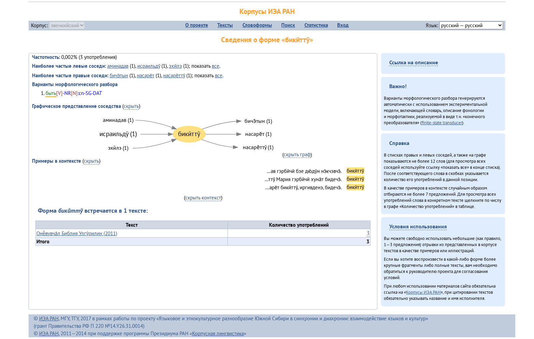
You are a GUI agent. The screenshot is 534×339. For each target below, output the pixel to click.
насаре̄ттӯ (174, 75)
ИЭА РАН (49, 318)
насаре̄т (145, 75)
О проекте (196, 25)
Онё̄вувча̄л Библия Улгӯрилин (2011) (76, 233)
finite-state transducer (442, 122)
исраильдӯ (148, 66)
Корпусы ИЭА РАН (267, 11)
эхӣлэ (175, 66)
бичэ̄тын (119, 75)
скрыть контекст (203, 197)
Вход (343, 25)
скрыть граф (297, 154)
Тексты (225, 25)
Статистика (316, 25)
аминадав (117, 66)
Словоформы (257, 25)
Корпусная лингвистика (218, 333)
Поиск (288, 25)
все (215, 66)
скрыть (131, 106)
